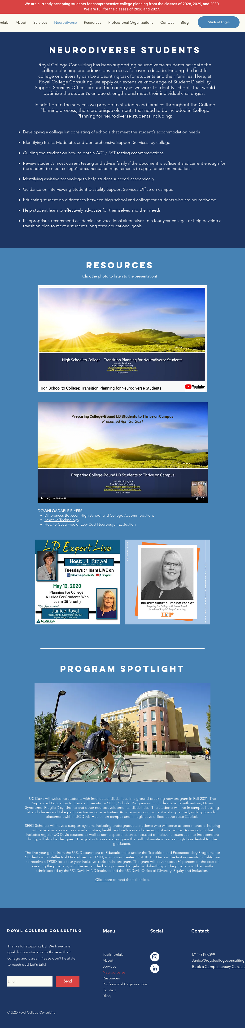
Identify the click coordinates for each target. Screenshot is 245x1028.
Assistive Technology (61, 520)
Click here (103, 879)
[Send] (67, 981)
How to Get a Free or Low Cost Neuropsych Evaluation (90, 524)
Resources (111, 978)
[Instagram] (154, 956)
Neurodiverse (114, 972)
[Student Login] (219, 22)
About (108, 960)
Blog (107, 996)
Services (109, 966)
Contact (109, 990)
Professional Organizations (121, 984)
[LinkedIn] (154, 968)
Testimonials (113, 954)
